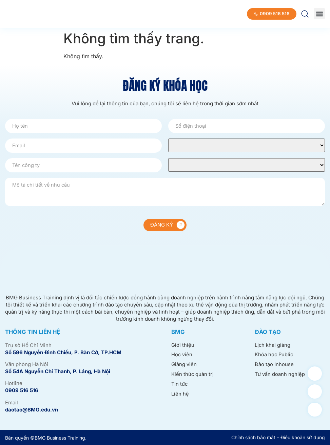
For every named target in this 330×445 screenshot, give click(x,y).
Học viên (182, 355)
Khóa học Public (274, 355)
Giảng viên (184, 365)
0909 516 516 (21, 390)
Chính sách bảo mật (253, 437)
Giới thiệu (182, 345)
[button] (319, 13)
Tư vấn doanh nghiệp (280, 375)
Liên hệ (180, 394)
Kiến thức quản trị (192, 375)
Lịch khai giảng (273, 345)
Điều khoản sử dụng (302, 437)
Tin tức (179, 385)
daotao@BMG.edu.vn (31, 409)
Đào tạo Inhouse (274, 365)
